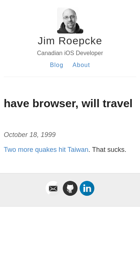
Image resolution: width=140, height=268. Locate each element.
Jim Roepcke (70, 41)
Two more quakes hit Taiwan (46, 149)
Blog (56, 65)
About (81, 65)
